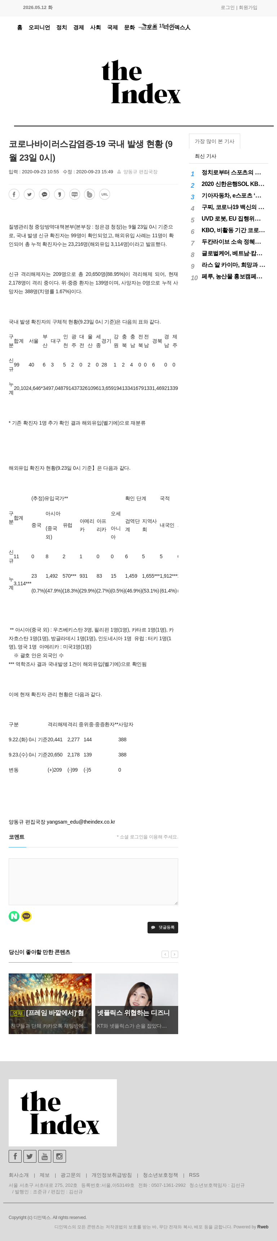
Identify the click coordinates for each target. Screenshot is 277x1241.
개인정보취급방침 (112, 1175)
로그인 (228, 7)
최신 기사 (205, 156)
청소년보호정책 (160, 1175)
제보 (45, 1175)
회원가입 (248, 7)
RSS (194, 1175)
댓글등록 (163, 927)
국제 (112, 27)
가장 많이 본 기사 (214, 141)
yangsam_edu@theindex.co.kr (81, 822)
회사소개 (19, 1175)
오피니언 (39, 27)
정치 (61, 27)
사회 (95, 27)
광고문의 (71, 1175)
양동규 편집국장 (140, 171)
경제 (78, 27)
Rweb (263, 1226)
